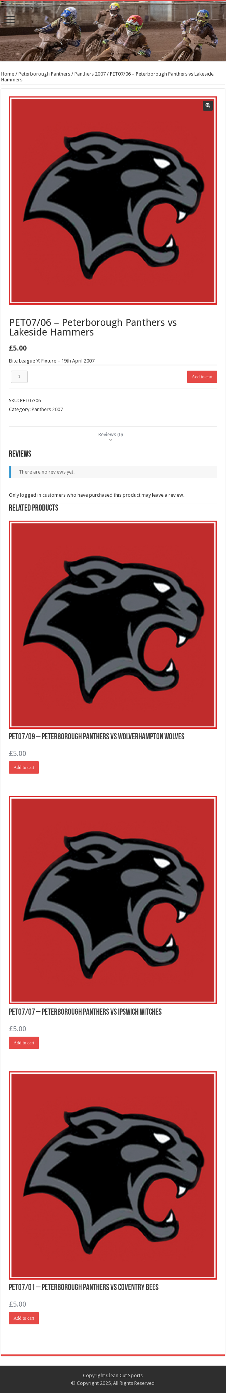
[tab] (110, 434)
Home (7, 74)
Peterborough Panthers (44, 74)
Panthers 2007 (90, 74)
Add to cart (202, 376)
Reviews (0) (110, 434)
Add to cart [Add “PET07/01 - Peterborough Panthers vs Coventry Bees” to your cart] (23, 1318)
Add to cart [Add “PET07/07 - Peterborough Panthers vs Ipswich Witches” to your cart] (23, 1043)
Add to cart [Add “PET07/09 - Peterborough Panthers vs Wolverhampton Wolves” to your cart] (23, 767)
